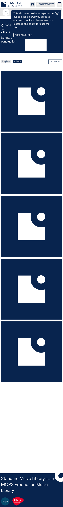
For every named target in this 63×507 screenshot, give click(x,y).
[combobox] (55, 61)
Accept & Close (23, 35)
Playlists (6, 61)
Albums (17, 61)
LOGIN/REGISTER (45, 4)
